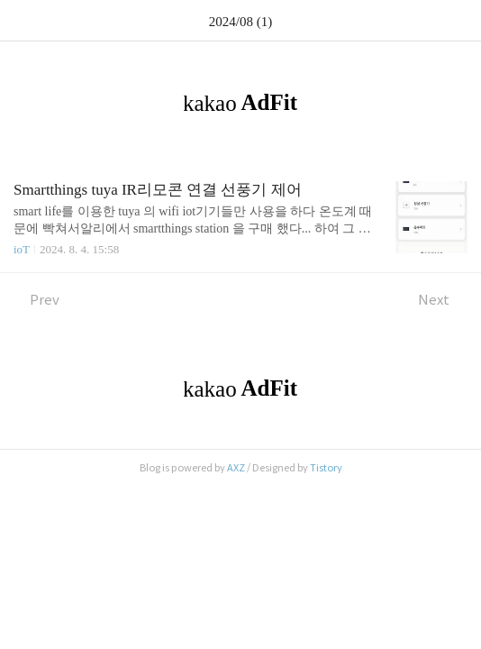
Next (442, 299)
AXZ (236, 468)
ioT (22, 249)
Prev (36, 299)
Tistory (326, 468)
